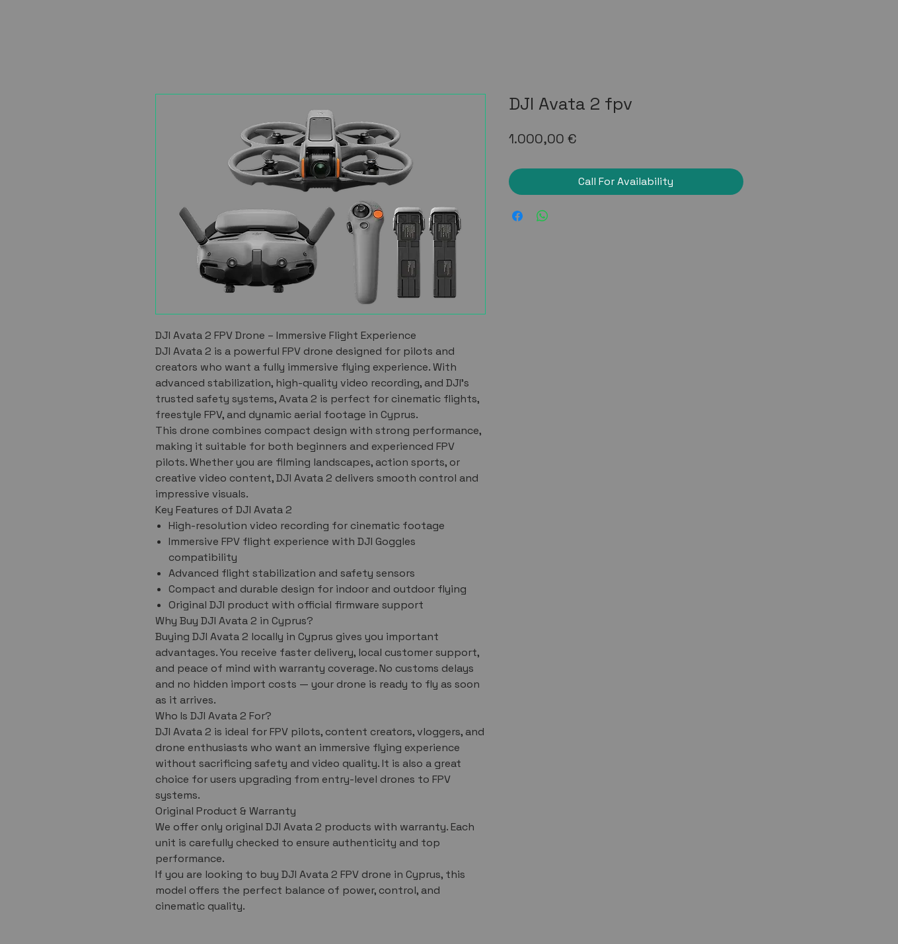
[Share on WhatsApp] (542, 216)
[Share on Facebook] (517, 216)
